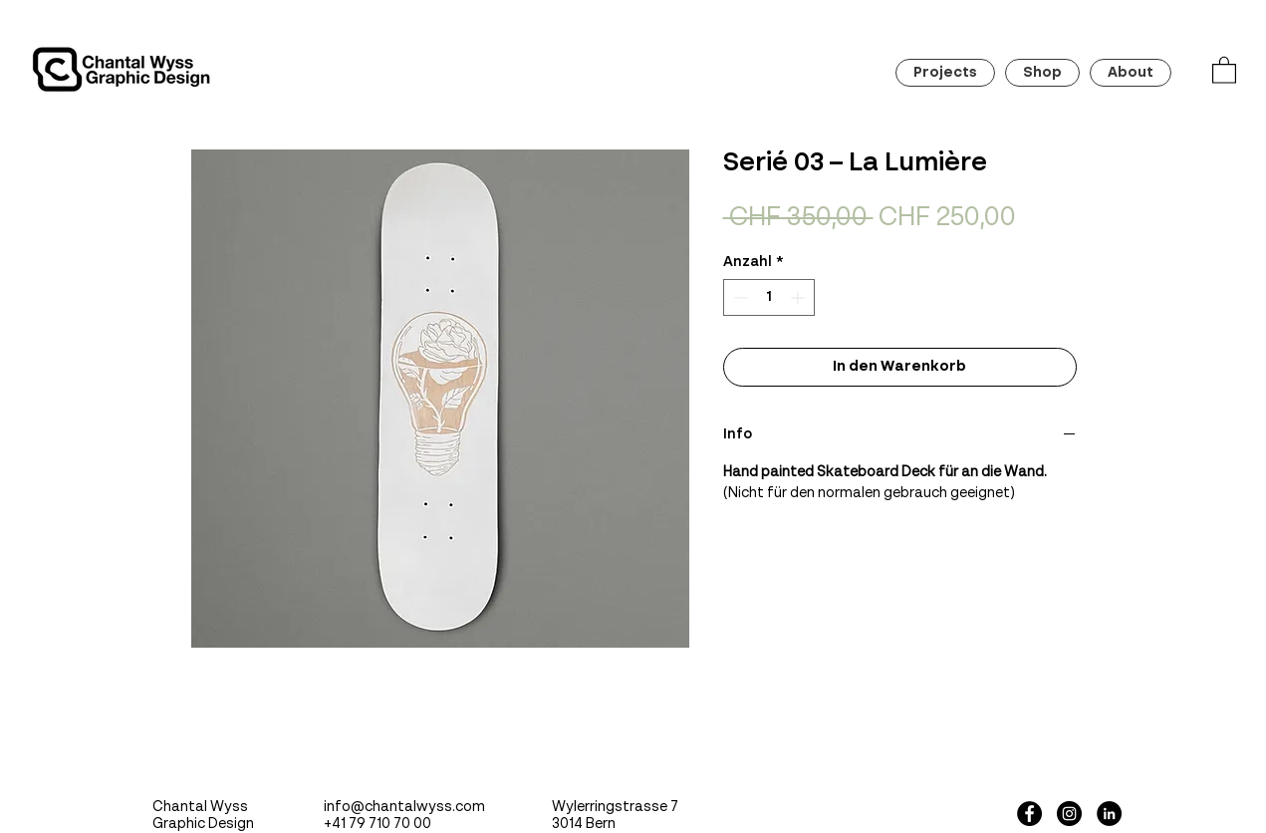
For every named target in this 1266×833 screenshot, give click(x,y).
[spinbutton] (769, 297)
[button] (1224, 69)
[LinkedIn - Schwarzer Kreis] (1109, 813)
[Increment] (799, 297)
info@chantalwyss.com (404, 807)
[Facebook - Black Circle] (1029, 813)
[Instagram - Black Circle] (1069, 813)
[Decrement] (738, 297)
